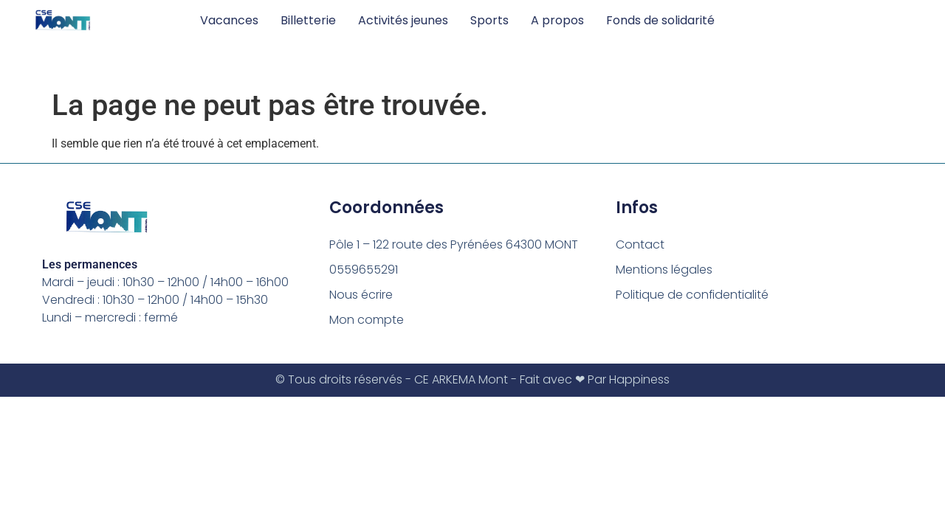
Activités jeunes (403, 20)
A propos (557, 20)
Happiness (639, 379)
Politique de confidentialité (692, 294)
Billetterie (308, 20)
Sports (489, 20)
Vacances (229, 20)
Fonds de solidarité (660, 20)
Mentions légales (664, 269)
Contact (640, 244)
